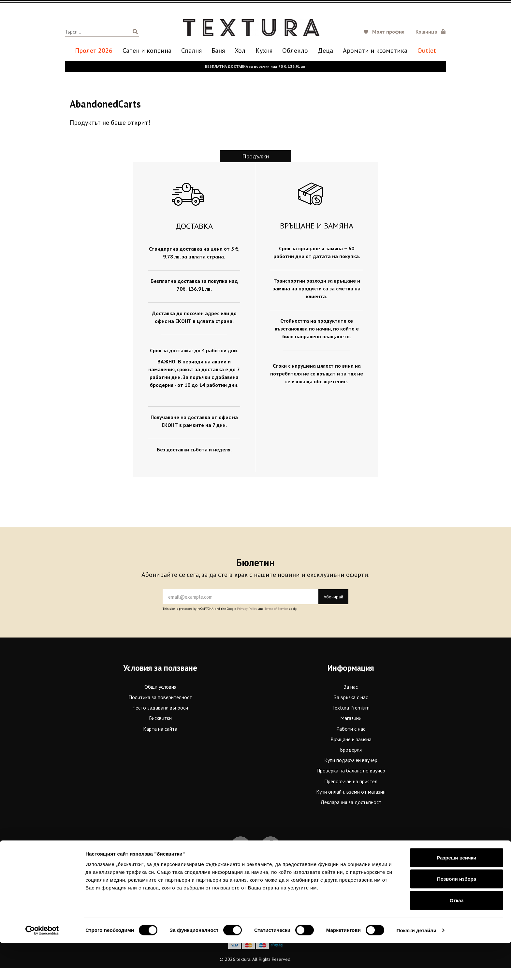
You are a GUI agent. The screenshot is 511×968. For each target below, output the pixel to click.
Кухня (264, 50)
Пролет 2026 (93, 50)
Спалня (191, 50)
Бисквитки (160, 718)
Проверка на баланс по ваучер (350, 770)
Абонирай (333, 597)
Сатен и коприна (147, 50)
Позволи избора (456, 904)
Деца (325, 50)
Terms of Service (276, 609)
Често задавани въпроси (160, 707)
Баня (218, 50)
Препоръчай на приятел (350, 781)
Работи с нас (350, 728)
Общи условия (160, 686)
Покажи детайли (417, 955)
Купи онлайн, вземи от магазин (351, 791)
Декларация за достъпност (350, 802)
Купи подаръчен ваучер (350, 760)
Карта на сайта (160, 728)
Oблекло (295, 50)
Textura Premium (351, 707)
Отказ (457, 925)
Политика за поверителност (160, 697)
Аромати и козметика (375, 50)
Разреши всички (456, 882)
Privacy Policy (247, 609)
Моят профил (388, 31)
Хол (240, 50)
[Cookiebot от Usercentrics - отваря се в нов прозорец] (42, 955)
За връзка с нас (351, 697)
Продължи (255, 156)
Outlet (426, 50)
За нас (351, 686)
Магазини (350, 718)
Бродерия (351, 749)
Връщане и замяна (351, 739)
